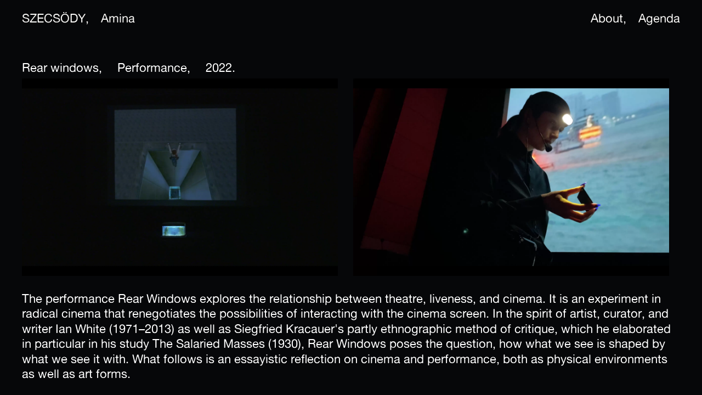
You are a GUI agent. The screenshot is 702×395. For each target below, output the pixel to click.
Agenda (659, 18)
